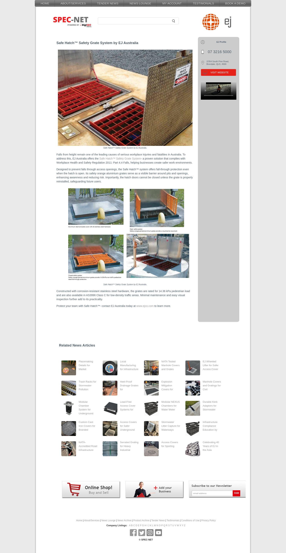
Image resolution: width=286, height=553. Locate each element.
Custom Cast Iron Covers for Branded (87, 426)
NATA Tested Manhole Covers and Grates (170, 365)
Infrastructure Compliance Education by (210, 426)
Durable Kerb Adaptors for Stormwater (210, 405)
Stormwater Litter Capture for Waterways (170, 426)
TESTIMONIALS (203, 3)
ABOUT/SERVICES (73, 3)
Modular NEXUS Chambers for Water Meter (170, 405)
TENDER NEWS (107, 3)
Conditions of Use (190, 520)
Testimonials (173, 520)
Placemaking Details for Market (86, 365)
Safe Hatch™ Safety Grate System (120, 158)
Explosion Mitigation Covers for (167, 385)
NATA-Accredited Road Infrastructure (88, 446)
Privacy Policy (208, 520)
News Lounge (108, 520)
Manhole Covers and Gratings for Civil (212, 385)
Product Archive (141, 520)
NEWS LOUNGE (140, 3)
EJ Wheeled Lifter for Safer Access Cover (210, 365)
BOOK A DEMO (235, 3)
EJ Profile (221, 42)
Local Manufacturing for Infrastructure (129, 365)
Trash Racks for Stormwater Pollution (87, 385)
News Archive (125, 520)
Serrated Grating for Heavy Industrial (129, 446)
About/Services (92, 520)
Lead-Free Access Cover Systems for (127, 405)
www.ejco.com (144, 305)
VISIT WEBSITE (220, 72)
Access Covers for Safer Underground (128, 426)
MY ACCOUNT (172, 3)
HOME (45, 3)
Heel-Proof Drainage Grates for (129, 385)
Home (79, 520)
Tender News (158, 520)
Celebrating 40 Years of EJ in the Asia (211, 446)
